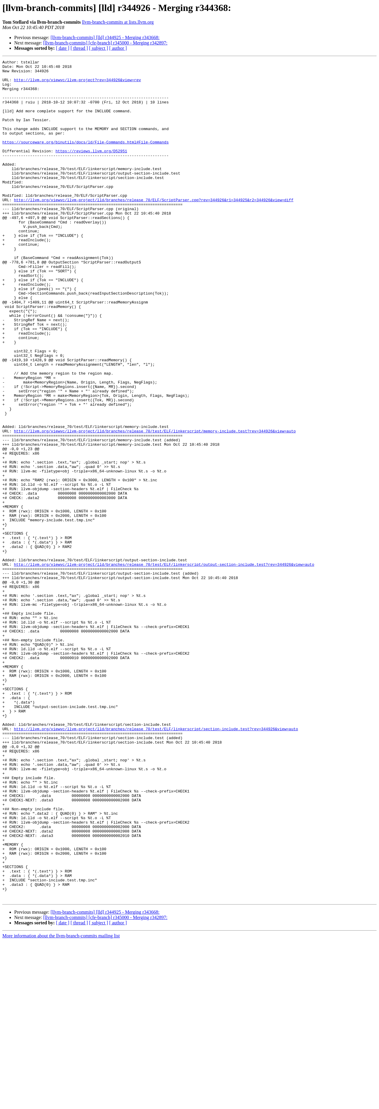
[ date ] (62, 48)
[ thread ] (79, 48)
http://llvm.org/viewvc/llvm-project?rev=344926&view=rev (77, 84)
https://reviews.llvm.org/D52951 (91, 169)
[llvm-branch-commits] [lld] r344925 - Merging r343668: (105, 37)
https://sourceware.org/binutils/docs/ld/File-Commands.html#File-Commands (85, 159)
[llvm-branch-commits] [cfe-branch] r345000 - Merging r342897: (105, 42)
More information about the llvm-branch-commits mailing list (61, 1103)
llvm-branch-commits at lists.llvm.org (118, 22)
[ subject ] (98, 48)
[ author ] (118, 48)
